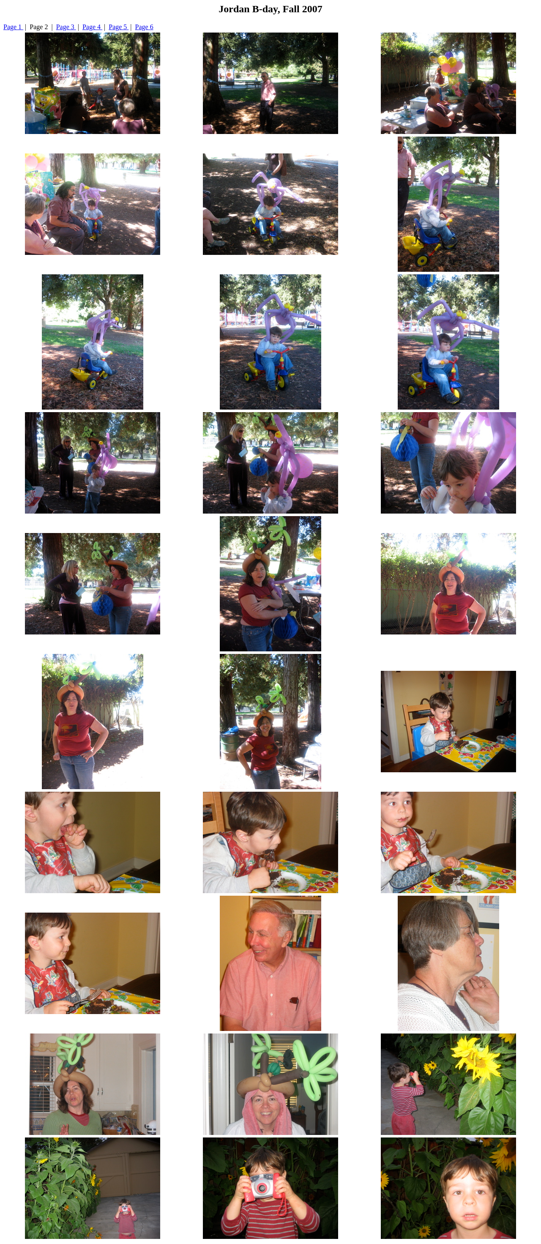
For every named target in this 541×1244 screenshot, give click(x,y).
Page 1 (13, 26)
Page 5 (118, 26)
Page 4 (92, 26)
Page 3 (66, 26)
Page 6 (144, 26)
